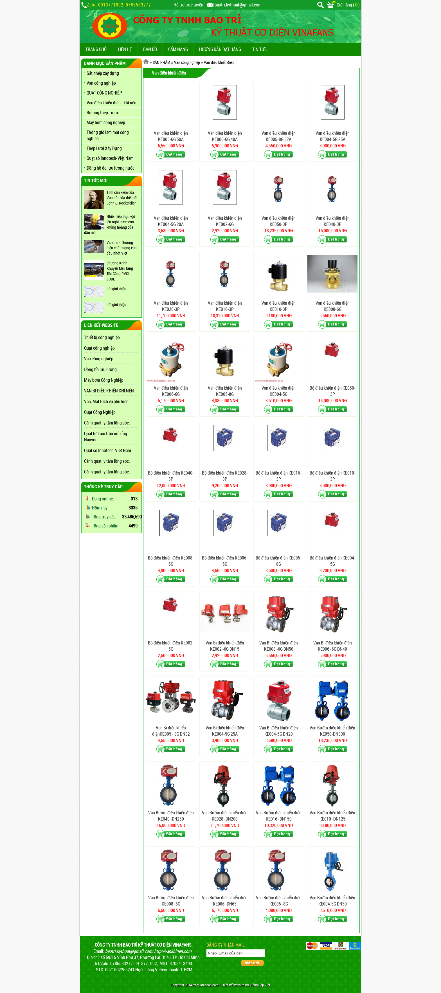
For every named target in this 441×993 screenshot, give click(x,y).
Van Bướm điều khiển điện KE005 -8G (279, 901)
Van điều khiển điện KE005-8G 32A (279, 136)
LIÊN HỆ (125, 49)
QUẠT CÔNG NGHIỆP (104, 93)
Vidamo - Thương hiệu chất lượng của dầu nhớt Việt (122, 248)
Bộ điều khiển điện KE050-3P (333, 391)
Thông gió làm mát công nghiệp (108, 135)
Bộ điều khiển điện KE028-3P (225, 476)
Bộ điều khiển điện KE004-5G (333, 561)
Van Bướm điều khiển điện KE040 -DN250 (171, 816)
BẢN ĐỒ (150, 49)
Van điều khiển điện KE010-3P (279, 306)
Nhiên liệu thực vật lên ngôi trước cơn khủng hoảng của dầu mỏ (109, 224)
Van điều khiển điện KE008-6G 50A (171, 136)
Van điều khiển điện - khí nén (111, 103)
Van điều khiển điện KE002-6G (225, 221)
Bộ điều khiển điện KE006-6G (225, 561)
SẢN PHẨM (161, 62)
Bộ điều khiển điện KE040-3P (171, 476)
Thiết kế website (232, 985)
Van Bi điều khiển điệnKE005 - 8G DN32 (171, 731)
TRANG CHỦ (96, 49)
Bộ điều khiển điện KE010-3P (333, 476)
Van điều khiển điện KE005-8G (225, 391)
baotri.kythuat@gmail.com (238, 5)
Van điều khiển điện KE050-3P (279, 221)
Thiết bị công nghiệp (102, 337)
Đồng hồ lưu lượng (100, 369)
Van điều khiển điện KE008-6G (333, 306)
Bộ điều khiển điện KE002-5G (171, 646)
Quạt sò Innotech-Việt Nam (110, 158)
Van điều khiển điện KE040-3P (333, 221)
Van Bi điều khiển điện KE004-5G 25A (225, 731)
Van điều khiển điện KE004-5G (279, 391)
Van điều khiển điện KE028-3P (171, 306)
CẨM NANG (178, 49)
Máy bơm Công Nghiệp (103, 380)
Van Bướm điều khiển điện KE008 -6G (171, 901)
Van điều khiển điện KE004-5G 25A (333, 136)
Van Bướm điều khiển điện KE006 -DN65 (225, 901)
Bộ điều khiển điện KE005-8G (279, 561)
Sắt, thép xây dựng (103, 73)
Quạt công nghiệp (99, 348)
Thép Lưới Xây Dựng (104, 148)
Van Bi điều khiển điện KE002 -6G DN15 (225, 646)
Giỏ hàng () (343, 5)
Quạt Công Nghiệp (100, 412)
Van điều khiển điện (219, 62)
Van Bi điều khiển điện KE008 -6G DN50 (278, 646)
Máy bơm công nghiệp (106, 122)
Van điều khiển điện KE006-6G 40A (225, 136)
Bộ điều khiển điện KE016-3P (279, 476)
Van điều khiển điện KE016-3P (225, 306)
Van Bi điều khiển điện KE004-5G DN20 (278, 731)
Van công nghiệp (101, 83)
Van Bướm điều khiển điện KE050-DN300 (332, 731)
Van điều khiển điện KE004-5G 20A (171, 221)
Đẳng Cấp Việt (260, 985)
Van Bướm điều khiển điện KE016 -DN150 (279, 816)
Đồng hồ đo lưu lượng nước (110, 168)
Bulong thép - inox (103, 112)
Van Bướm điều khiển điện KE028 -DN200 (225, 816)
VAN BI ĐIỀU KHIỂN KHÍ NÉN (109, 391)
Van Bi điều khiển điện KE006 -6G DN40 (332, 646)
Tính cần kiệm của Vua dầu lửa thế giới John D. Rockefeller (122, 198)
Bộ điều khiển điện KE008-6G (171, 561)
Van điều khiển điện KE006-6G (171, 391)
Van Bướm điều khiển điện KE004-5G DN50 (332, 901)
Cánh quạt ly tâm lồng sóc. (107, 423)
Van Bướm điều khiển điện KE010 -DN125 (332, 816)
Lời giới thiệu (116, 288)
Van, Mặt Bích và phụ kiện (106, 401)
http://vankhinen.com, (173, 951)
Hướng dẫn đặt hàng (220, 49)
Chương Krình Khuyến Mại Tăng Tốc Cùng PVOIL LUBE (120, 271)
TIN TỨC (259, 49)
